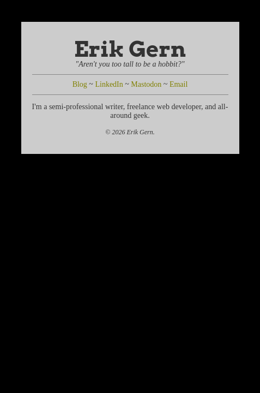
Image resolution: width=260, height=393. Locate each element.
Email (179, 84)
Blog (79, 84)
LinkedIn (109, 84)
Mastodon (146, 84)
